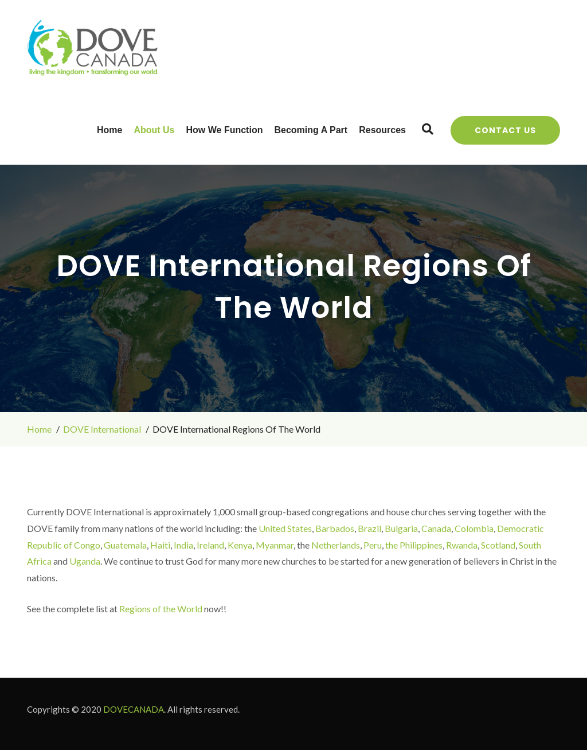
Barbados (334, 528)
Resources (382, 130)
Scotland (498, 544)
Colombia (474, 528)
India (183, 544)
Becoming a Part (310, 130)
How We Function (224, 130)
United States (285, 528)
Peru (372, 544)
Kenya (240, 544)
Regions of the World (161, 608)
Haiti (160, 544)
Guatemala (125, 544)
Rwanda (462, 544)
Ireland (210, 544)
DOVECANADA (133, 709)
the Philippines (414, 544)
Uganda (84, 560)
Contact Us (505, 130)
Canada (436, 528)
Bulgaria (401, 528)
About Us (154, 130)
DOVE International (102, 428)
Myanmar (275, 544)
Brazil (369, 528)
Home (109, 130)
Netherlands (335, 544)
